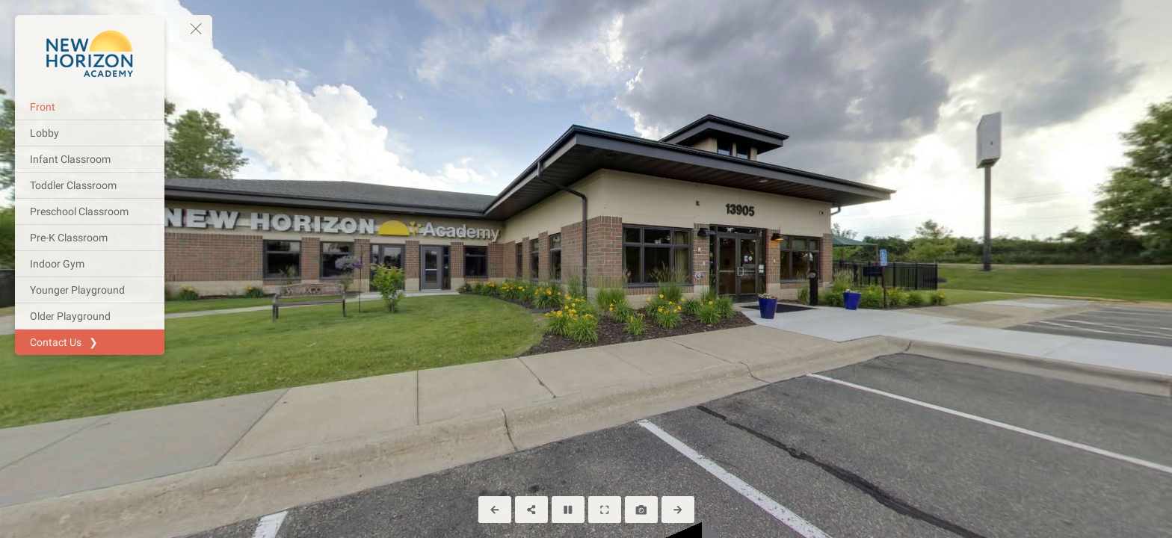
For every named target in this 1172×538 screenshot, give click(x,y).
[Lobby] (89, 133)
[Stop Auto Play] (568, 509)
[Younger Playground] (89, 290)
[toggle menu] (195, 28)
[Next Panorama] (677, 509)
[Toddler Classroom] (89, 185)
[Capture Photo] (641, 509)
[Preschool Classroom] (89, 211)
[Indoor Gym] (89, 263)
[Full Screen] (604, 509)
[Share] (531, 509)
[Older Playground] (89, 316)
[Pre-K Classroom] (89, 237)
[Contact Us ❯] (89, 342)
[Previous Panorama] (494, 509)
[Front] (89, 107)
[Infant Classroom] (89, 159)
